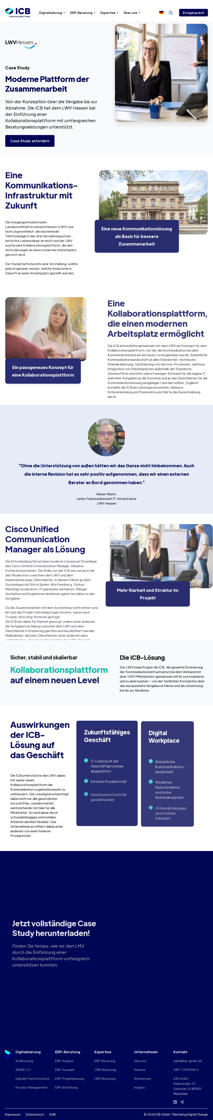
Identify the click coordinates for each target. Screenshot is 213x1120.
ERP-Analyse (64, 1061)
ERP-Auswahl (64, 1070)
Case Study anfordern (29, 141)
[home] (17, 13)
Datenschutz (35, 1114)
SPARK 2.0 (23, 1070)
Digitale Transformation (33, 1078)
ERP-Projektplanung (69, 1078)
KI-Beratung (24, 1061)
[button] (52, 12)
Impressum (13, 1114)
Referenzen (142, 1078)
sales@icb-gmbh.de (187, 1061)
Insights (139, 1087)
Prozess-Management (32, 1087)
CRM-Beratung (105, 1070)
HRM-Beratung (105, 1078)
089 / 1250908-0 (185, 1070)
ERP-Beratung (105, 1061)
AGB (52, 1114)
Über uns (140, 1061)
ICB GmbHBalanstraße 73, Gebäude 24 (187, 1086)
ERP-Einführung (66, 1087)
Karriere (139, 1070)
